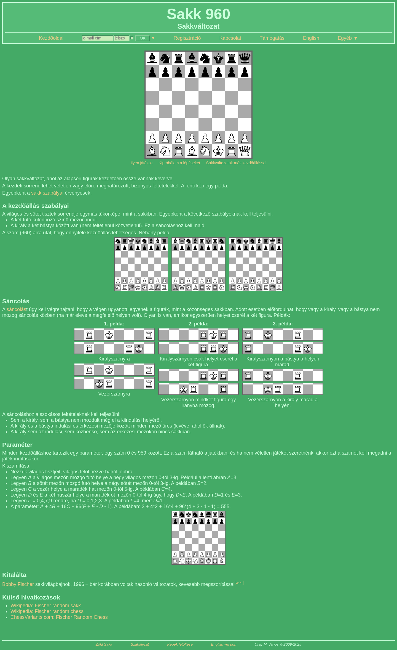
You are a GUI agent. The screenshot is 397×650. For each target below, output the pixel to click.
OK (143, 38)
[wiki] (239, 582)
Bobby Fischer (18, 584)
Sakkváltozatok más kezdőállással (236, 163)
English (311, 38)
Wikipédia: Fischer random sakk (45, 605)
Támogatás (272, 38)
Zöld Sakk (104, 644)
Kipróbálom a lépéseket (179, 163)
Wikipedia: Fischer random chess (47, 611)
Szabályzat (140, 644)
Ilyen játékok (142, 163)
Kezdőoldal (51, 38)
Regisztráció (187, 38)
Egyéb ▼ (348, 38)
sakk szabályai (47, 193)
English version (224, 644)
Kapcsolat (230, 38)
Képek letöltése (180, 644)
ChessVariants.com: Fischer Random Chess (59, 617)
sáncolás (16, 309)
